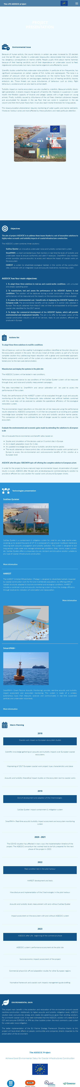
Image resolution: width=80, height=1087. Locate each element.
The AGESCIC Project (40, 1046)
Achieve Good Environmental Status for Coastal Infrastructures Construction (40, 1052)
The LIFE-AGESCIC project (15, 4)
